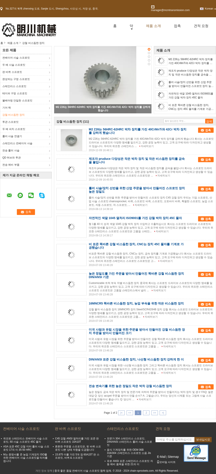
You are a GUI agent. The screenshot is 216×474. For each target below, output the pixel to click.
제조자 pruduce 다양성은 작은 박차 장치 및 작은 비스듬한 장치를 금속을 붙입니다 (190, 73)
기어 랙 (6, 107)
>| (163, 412)
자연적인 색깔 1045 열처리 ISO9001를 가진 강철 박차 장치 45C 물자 (190, 95)
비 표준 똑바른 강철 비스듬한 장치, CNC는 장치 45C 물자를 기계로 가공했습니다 (191, 107)
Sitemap (173, 456)
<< (129, 412)
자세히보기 (147, 146)
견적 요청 (201, 26)
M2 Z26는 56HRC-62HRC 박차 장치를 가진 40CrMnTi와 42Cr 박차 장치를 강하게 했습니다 (190, 61)
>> (154, 412)
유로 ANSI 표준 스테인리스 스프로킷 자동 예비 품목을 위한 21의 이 (130, 463)
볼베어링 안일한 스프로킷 (17, 100)
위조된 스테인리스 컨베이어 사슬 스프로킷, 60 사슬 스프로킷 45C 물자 (25, 440)
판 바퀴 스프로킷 (12, 72)
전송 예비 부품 (10, 164)
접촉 (177, 26)
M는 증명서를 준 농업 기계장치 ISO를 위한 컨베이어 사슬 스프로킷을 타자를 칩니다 (25, 458)
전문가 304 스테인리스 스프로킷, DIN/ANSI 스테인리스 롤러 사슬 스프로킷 (129, 442)
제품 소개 (153, 26)
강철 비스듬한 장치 (13, 114)
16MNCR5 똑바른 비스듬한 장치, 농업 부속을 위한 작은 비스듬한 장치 (136, 303)
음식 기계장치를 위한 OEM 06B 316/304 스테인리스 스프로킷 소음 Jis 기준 (129, 453)
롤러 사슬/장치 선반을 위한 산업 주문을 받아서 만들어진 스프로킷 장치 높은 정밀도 (191, 84)
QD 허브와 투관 (11, 157)
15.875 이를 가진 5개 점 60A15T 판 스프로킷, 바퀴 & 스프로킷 (77, 456)
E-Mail (161, 456)
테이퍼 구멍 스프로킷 (14, 93)
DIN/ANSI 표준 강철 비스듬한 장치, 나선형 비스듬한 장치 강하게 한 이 (136, 359)
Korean (210, 8)
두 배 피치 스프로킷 (13, 129)
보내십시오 (203, 439)
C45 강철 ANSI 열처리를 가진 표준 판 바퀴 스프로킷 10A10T (77, 440)
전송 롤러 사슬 (10, 150)
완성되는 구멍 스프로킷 (16, 79)
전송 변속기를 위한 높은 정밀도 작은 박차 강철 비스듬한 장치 (130, 386)
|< (121, 412)
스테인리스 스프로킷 (14, 86)
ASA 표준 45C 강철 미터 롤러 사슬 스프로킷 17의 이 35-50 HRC (26, 448)
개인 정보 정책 (43, 470)
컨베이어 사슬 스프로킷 (16, 57)
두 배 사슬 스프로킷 (13, 64)
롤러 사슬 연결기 (12, 136)
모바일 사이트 (166, 462)
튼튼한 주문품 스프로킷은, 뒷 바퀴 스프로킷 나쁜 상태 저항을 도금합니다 (78, 448)
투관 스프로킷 (10, 121)
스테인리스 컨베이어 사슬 (17, 143)
